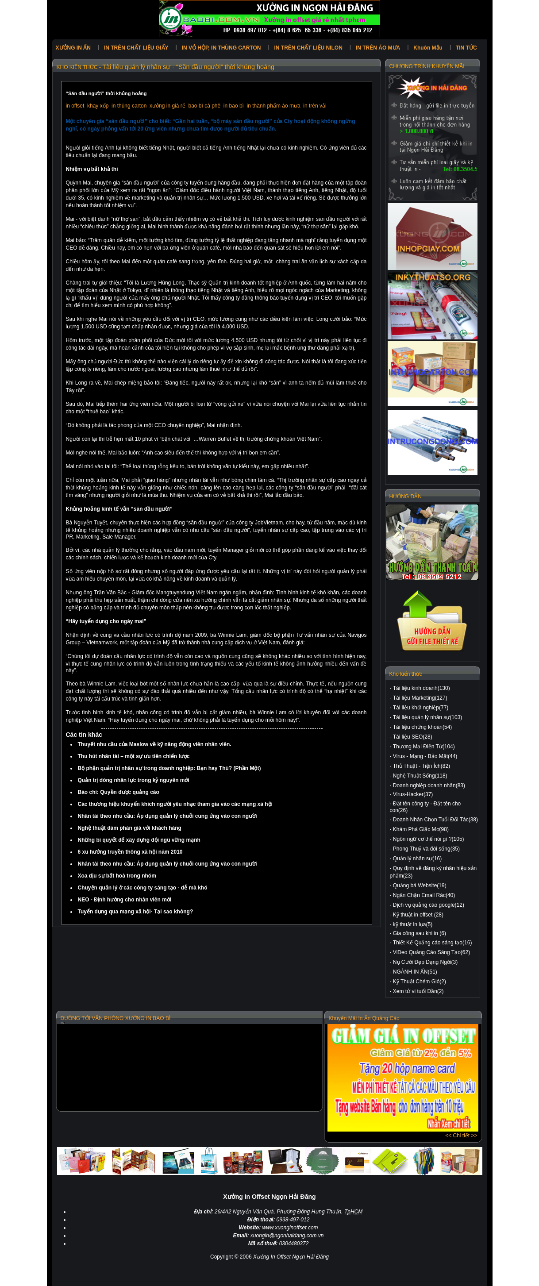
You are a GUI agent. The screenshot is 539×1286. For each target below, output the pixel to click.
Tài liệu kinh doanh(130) (421, 688)
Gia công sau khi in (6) (419, 933)
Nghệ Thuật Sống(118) (420, 776)
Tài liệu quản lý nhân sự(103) (427, 717)
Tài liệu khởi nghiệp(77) (421, 708)
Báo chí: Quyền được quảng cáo (118, 792)
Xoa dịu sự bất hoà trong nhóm (117, 876)
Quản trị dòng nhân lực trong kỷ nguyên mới (133, 780)
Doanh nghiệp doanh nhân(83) (429, 785)
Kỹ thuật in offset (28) (418, 915)
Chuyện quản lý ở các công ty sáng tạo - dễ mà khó (143, 888)
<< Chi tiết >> (461, 1135)
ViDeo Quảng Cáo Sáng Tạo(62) (431, 952)
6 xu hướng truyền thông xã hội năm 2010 (130, 852)
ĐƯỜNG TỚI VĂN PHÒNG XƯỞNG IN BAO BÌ (116, 1018)
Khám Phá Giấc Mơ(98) (421, 829)
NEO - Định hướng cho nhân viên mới (125, 900)
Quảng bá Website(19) (420, 885)
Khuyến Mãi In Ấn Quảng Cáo (364, 1018)
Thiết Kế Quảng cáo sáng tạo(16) (432, 942)
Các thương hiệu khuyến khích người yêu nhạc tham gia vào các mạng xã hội (175, 804)
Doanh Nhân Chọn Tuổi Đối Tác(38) (435, 819)
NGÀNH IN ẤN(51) (415, 972)
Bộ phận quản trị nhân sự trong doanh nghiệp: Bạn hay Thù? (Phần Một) (169, 768)
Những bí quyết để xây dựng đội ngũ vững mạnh (139, 840)
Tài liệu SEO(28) (412, 737)
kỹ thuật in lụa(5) (412, 924)
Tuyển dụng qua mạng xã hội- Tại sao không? (135, 912)
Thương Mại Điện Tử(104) (424, 746)
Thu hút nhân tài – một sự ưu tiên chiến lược (134, 756)
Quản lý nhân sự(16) (417, 858)
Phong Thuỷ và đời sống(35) (426, 849)
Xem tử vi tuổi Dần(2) (418, 991)
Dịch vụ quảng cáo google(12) (428, 905)
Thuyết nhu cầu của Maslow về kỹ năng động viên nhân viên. (154, 744)
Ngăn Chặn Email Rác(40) (424, 895)
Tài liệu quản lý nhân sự (136, 66)
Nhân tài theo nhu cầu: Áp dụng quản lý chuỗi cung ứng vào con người (167, 816)
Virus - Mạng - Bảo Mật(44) (425, 756)
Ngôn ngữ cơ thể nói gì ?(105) (428, 839)
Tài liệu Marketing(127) (420, 698)
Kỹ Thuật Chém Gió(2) (419, 981)
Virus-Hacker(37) (413, 794)
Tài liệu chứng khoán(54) (422, 727)
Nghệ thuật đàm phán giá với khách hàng (129, 828)
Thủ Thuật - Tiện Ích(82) (421, 766)
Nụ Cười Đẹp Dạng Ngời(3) (425, 962)
